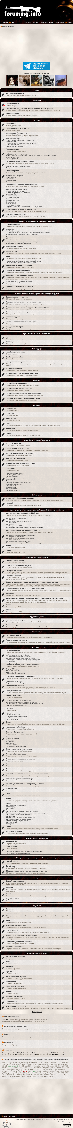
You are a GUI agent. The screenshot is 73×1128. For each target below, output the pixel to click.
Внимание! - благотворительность (20, 498)
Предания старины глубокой (15, 473)
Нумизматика (11, 408)
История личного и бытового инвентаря (22, 373)
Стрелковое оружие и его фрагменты (17, 478)
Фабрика (9, 887)
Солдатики (10, 909)
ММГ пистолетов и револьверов (16, 518)
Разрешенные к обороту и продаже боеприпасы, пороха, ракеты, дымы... (35, 598)
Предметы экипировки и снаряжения (21, 676)
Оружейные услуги (37, 617)
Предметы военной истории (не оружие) (19, 482)
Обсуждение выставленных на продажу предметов (26, 871)
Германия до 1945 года (13, 714)
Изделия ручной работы (15, 727)
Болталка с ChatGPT (14, 996)
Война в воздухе (11, 180)
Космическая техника (14, 246)
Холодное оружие (13, 317)
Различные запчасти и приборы (16, 746)
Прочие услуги (37, 632)
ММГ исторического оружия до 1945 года (22, 513)
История (37, 120)
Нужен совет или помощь (16, 1006)
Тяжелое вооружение (12, 738)
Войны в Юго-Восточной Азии (15, 191)
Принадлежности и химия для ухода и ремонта (25, 588)
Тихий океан (9, 179)
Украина (8, 713)
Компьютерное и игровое (16, 977)
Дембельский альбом (14, 357)
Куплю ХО (9, 803)
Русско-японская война (13, 144)
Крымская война (11, 141)
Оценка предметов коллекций (37, 838)
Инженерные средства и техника (19, 282)
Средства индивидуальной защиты (20, 287)
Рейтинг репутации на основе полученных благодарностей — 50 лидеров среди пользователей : (36, 1059)
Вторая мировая (12, 171)
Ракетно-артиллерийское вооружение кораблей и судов (23, 261)
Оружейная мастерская (15, 881)
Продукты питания (13, 691)
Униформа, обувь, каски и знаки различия (22, 664)
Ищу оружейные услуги (15, 620)
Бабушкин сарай (11, 487)
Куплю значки (10, 808)
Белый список (11, 866)
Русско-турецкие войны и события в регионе (20, 140)
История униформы (14, 368)
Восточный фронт (11, 177)
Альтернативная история (16, 214)
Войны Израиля (11, 202)
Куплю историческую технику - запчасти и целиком (22, 811)
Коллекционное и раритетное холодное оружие (20, 658)
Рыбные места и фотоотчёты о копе (20, 463)
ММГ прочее (10, 524)
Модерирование (12, 113)
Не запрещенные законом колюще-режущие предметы (23, 659)
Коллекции (10, 342)
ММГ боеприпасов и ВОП (14, 526)
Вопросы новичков (13, 443)
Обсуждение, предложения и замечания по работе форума (29, 108)
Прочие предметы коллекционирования (18, 853)
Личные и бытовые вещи (16, 754)
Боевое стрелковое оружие (17, 297)
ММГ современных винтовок (15, 536)
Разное (9, 433)
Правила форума (13, 104)
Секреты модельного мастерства (19, 942)
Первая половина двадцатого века (20, 161)
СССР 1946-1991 (11, 672)
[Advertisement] (36, 45)
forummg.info (31, 1119)
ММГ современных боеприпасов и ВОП (18, 541)
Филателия (10, 428)
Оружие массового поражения (18, 270)
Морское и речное (11, 744)
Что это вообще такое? (13, 490)
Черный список (12, 861)
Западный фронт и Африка (14, 175)
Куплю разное (10, 824)
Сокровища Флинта (12, 476)
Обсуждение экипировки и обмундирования (23, 393)
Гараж (8, 894)
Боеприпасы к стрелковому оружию (20, 312)
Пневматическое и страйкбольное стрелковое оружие (27, 307)
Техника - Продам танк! (15, 732)
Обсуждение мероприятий (16, 383)
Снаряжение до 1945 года (14, 681)
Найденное (10, 468)
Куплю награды (10, 806)
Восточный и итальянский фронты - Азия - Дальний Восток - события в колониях (32, 155)
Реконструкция (37, 349)
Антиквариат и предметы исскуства (20, 759)
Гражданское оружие (14, 571)
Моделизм (37, 906)
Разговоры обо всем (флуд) (37, 953)
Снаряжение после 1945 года (15, 683)
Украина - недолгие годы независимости (18, 166)
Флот (8, 256)
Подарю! (9, 503)
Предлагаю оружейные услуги (18, 625)
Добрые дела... (37, 495)
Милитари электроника (15, 686)
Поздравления (11, 1001)
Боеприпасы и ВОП (12, 479)
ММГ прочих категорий (13, 539)
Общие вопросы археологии (17, 448)
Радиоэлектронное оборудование (19, 275)
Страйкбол (37, 380)
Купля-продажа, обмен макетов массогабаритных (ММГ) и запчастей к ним (37, 510)
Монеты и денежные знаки (14, 474)
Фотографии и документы (14, 484)
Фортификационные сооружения (19, 265)
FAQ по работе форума (15, 93)
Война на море (10, 182)
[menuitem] (11, 22)
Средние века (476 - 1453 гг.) (18, 129)
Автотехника (10, 741)
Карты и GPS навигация (15, 458)
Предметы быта (11, 485)
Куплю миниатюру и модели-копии (17, 820)
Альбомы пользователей (16, 957)
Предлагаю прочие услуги (16, 640)
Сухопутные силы (13, 224)
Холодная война (11, 194)
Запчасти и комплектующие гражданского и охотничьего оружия (32, 582)
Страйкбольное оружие (15, 561)
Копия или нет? (12, 842)
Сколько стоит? (11, 661)
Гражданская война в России (15, 168)
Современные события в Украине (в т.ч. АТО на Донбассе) (24, 206)
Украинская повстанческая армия (16, 189)
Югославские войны (12, 199)
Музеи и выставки (13, 337)
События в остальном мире (14, 146)
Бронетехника (10, 229)
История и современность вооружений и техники (37, 221)
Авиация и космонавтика (16, 925)
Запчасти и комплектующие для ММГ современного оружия (24, 543)
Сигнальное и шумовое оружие (18, 566)
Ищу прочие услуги (13, 635)
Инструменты (11, 789)
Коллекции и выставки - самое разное (21, 935)
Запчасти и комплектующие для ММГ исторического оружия (24, 527)
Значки (8, 722)
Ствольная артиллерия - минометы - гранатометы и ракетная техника (28, 232)
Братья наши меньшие (15, 987)
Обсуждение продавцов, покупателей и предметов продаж (37, 858)
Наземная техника (13, 914)
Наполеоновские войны (13, 138)
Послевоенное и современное (15, 673)
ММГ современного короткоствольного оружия (20, 535)
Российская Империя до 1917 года (16, 716)
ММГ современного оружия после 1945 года (23, 530)
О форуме (37, 100)
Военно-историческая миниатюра (19, 779)
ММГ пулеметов (11, 522)
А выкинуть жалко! (12, 488)
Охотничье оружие (13, 576)
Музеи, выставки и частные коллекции (37, 334)
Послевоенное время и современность (21, 185)
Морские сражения (12, 158)
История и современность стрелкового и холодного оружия (37, 294)
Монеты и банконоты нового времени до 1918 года (21, 702)
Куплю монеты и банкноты (14, 810)
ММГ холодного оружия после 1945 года (18, 656)
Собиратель (37, 405)
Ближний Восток (11, 203)
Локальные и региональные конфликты (18, 192)
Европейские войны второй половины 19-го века (21, 143)
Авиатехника (10, 740)
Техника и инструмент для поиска (19, 453)
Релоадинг (10, 593)
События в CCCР (11, 196)
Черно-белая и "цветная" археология (37, 440)
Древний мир (11, 124)
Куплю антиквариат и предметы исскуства (19, 814)
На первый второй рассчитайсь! (19, 362)
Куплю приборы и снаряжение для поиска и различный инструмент (27, 813)
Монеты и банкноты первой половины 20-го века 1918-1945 (25, 703)
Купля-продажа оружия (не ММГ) (37, 557)
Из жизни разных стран (13, 205)
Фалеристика (11, 418)
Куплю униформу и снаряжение (16, 805)
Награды (9, 708)
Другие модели (12, 930)
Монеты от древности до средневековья (18, 700)
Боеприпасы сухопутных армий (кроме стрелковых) (22, 234)
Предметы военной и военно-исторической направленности (24, 851)
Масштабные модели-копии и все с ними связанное (27, 774)
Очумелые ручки (12, 899)
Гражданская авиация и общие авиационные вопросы (23, 242)
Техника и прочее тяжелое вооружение (18, 481)
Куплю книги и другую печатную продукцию (19, 819)
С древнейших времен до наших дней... (22, 209)
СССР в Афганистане (12, 197)
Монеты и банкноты (14, 696)
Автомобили (11, 982)
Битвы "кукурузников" (12, 157)
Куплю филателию (11, 822)
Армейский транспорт (12, 231)
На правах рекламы (14, 831)
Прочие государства (12, 719)
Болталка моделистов (14, 947)
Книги (8, 764)
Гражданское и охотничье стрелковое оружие (24, 302)
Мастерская (37, 878)
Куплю (8, 546)
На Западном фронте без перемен (17, 154)
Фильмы (9, 967)
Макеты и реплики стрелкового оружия (21, 322)
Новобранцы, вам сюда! (15, 352)
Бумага (9, 423)
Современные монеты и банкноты (16, 705)
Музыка (9, 972)
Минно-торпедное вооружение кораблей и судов (21, 262)
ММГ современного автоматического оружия (20, 538)
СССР (8, 717)
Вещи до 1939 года (12, 669)
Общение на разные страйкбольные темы (23, 398)
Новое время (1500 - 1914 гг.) (18, 133)
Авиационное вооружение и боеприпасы (18, 243)
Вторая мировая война (13, 670)
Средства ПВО (11, 251)
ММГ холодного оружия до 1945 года (17, 655)
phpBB (49, 1119)
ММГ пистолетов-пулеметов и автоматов (18, 521)
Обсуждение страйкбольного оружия (21, 388)
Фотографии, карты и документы (19, 749)
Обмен (8, 551)
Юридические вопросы (15, 327)
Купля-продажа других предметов (37, 647)
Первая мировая (12, 149)
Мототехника (10, 743)
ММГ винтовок (10, 519)
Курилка (9, 992)
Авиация (9, 237)
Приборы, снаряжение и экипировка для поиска (25, 784)
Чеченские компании (12, 200)
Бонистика (10, 413)
